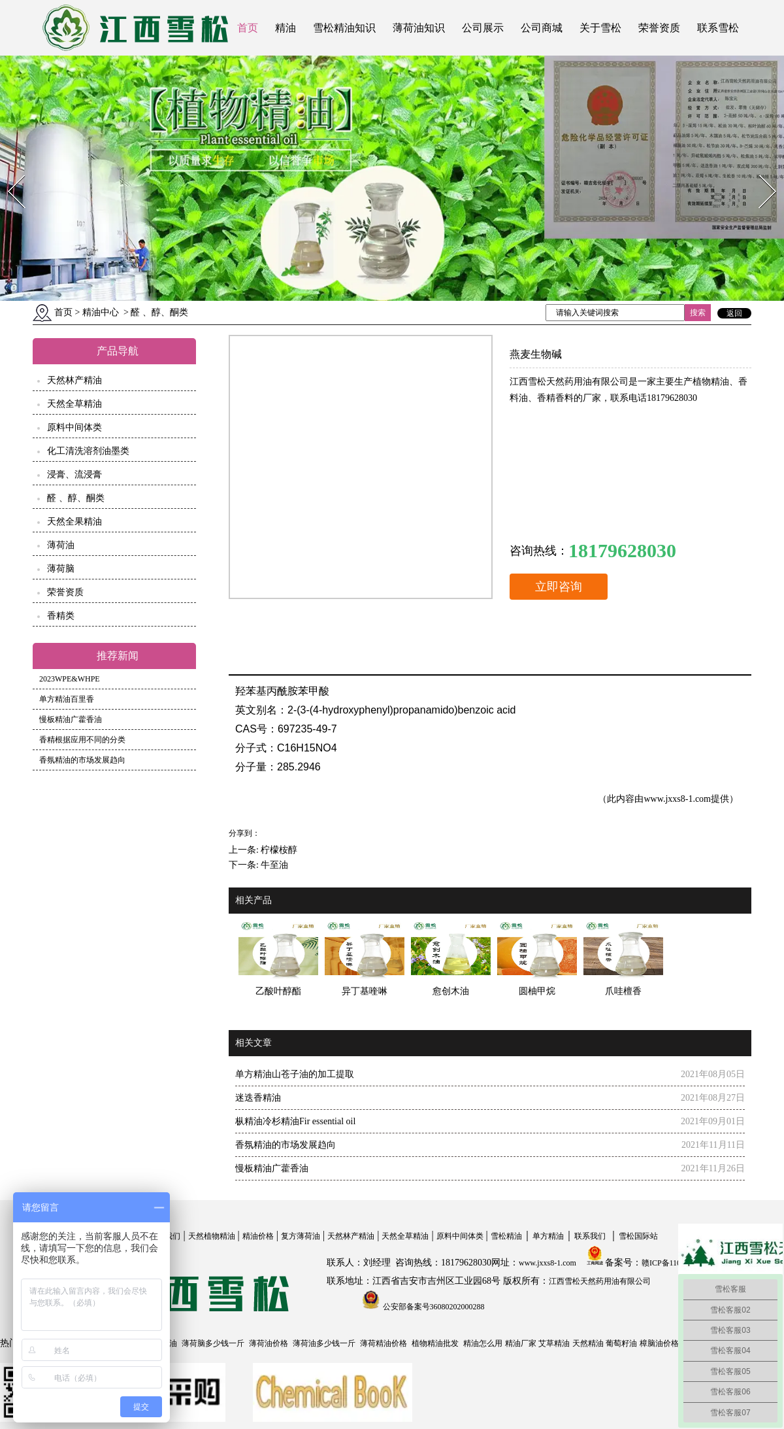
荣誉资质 (659, 27)
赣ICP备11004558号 (675, 1262)
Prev (8, 171)
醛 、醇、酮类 (76, 498)
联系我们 (590, 1236)
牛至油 (274, 865)
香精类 (60, 616)
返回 (734, 313)
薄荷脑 (60, 569)
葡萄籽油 (621, 1343)
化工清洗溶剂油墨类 (88, 451)
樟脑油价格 (659, 1343)
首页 (247, 27)
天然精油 (588, 1343)
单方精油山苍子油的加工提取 (294, 1074)
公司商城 (542, 27)
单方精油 (548, 1236)
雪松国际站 (638, 1236)
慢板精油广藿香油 (70, 719)
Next (760, 171)
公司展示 (483, 27)
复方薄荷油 (300, 1236)
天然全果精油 (74, 521)
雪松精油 (506, 1236)
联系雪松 (718, 27)
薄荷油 (60, 545)
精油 (285, 27)
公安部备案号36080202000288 (433, 1306)
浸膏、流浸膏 (74, 474)
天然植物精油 (211, 1236)
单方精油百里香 (66, 699)
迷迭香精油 (258, 1098)
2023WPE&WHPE (69, 678)
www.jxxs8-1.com (677, 799)
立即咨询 (558, 586)
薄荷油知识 (419, 27)
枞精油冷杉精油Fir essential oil (295, 1121)
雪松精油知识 (344, 27)
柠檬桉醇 (279, 850)
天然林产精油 (74, 380)
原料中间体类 (74, 427)
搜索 (698, 312)
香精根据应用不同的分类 (82, 739)
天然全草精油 (74, 404)
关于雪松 (600, 27)
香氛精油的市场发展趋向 (82, 760)
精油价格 (258, 1236)
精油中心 (100, 312)
